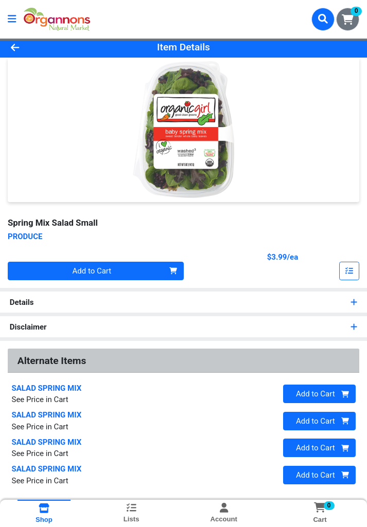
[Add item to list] (349, 271)
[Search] (323, 19)
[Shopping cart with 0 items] (347, 19)
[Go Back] (52, 47)
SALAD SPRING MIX (47, 388)
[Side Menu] (12, 19)
